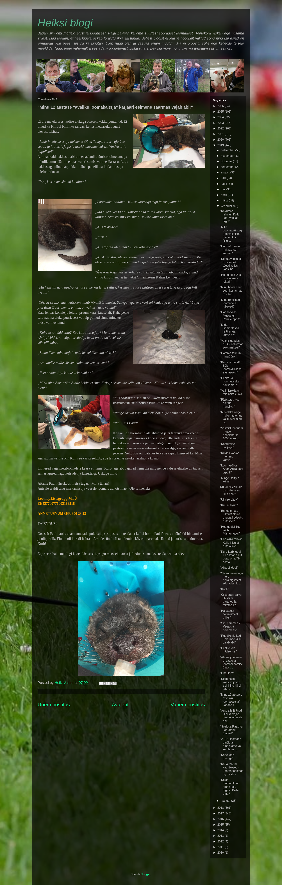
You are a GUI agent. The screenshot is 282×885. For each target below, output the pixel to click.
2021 (221, 134)
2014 (221, 830)
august (225, 172)
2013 (221, 835)
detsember (228, 150)
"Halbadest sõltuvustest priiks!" (229, 614)
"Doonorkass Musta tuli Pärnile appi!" (230, 315)
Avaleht (120, 704)
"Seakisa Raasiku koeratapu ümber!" (231, 730)
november (228, 155)
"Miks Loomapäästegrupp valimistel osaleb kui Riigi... (231, 233)
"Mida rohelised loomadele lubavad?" (230, 303)
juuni (224, 183)
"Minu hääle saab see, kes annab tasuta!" (231, 291)
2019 (221, 145)
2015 (221, 824)
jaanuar (226, 800)
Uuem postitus (54, 704)
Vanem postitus (187, 704)
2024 (221, 117)
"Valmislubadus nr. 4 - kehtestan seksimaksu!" (232, 344)
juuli (224, 178)
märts (225, 200)
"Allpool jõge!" (229, 567)
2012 (221, 841)
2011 (221, 847)
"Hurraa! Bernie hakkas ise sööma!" (230, 250)
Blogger (145, 874)
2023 (221, 122)
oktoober (227, 161)
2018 (221, 807)
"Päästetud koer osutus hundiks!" (230, 403)
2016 (221, 819)
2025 (221, 111)
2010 (221, 852)
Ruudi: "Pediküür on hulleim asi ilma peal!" (231, 490)
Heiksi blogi (65, 23)
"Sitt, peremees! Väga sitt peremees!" (230, 626)
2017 (221, 813)
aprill (224, 194)
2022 (221, 128)
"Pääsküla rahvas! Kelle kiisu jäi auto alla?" (231, 542)
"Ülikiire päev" (229, 499)
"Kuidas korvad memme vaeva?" (229, 456)
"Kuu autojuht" (229, 505)
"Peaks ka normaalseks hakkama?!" (229, 381)
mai (223, 189)
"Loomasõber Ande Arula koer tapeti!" (231, 469)
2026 (221, 106)
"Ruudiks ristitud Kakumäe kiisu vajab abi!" (231, 639)
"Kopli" (224, 589)
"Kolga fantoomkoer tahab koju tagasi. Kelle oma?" (229, 786)
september (228, 166)
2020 (221, 139)
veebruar (227, 206)
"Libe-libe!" (227, 673)
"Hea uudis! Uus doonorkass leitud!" (230, 278)
